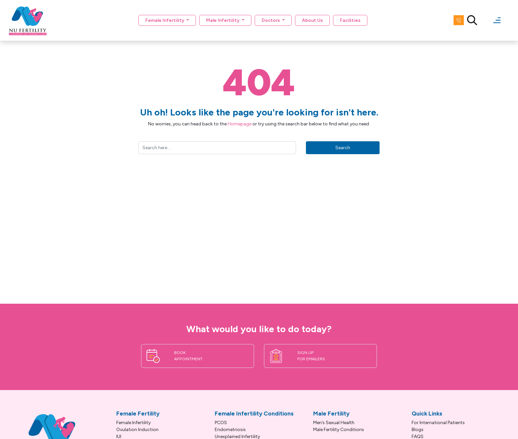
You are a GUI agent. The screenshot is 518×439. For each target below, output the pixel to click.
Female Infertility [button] (165, 20)
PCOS (221, 422)
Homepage (239, 124)
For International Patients (438, 422)
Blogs (418, 429)
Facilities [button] (350, 20)
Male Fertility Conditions (338, 429)
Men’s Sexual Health (333, 422)
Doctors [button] (271, 20)
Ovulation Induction (137, 429)
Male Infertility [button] (223, 20)
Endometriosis (230, 429)
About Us (312, 20)
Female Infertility (133, 422)
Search (342, 148)
